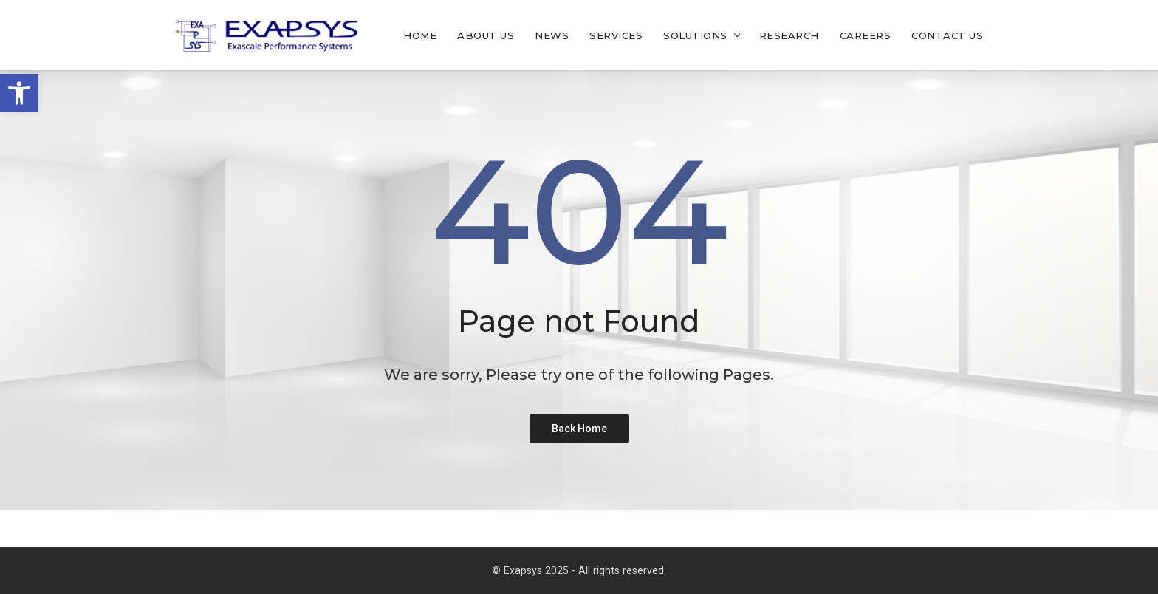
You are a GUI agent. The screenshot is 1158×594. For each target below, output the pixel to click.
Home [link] (419, 35)
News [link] (552, 35)
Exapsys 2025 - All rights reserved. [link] (585, 570)
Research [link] (789, 35)
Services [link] (616, 35)
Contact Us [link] (947, 35)
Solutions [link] (695, 35)
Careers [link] (865, 35)
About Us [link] (485, 35)
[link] (19, 93)
